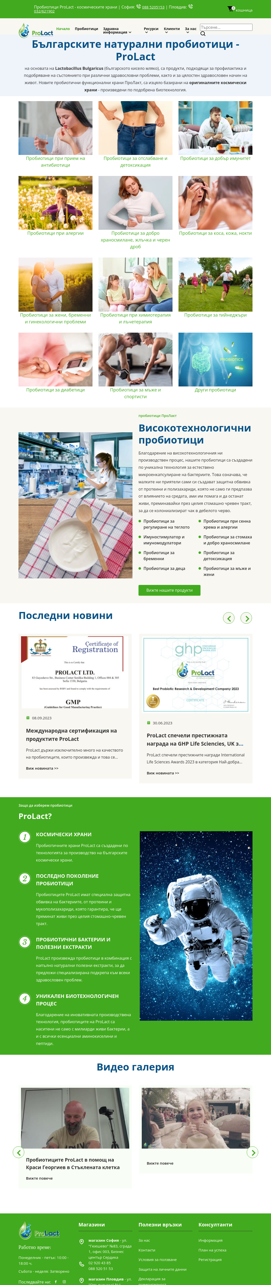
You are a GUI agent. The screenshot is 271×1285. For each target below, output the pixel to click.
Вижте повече (39, 1180)
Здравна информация (115, 30)
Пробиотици (86, 28)
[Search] (203, 34)
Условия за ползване (157, 1269)
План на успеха (212, 1259)
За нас (190, 28)
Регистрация (210, 1269)
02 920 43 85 (99, 1272)
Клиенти (172, 28)
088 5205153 (153, 7)
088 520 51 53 (100, 1278)
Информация (210, 1250)
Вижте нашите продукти (172, 590)
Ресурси (151, 28)
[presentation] (228, 618)
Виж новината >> (42, 776)
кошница (239, 10)
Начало (63, 28)
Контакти (146, 1259)
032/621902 (44, 11)
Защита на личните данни (162, 1279)
